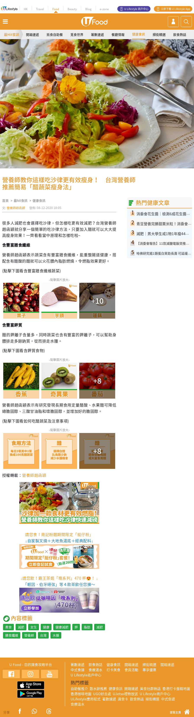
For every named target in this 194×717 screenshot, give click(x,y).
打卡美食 (113, 669)
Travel (40, 9)
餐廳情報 (118, 34)
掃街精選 (159, 34)
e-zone (104, 9)
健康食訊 (138, 34)
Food (55, 9)
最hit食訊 (20, 200)
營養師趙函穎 (16, 208)
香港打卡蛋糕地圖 (176, 688)
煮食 (8, 627)
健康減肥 (61, 627)
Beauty (72, 9)
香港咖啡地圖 (81, 693)
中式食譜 (77, 669)
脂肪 (87, 627)
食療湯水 (95, 669)
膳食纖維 (11, 635)
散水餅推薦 (98, 688)
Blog (88, 9)
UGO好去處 (102, 693)
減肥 (21, 627)
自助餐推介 (79, 688)
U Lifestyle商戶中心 (86, 674)
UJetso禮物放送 (125, 693)
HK (25, 9)
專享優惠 (149, 669)
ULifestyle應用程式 (85, 698)
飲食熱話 (179, 34)
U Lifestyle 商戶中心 (136, 9)
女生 (33, 627)
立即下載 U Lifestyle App (175, 9)
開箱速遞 (32, 34)
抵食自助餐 (55, 34)
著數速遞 (97, 34)
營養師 (29, 635)
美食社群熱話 (150, 688)
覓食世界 (76, 34)
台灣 (43, 635)
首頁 (5, 200)
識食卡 (123, 698)
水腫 (56, 635)
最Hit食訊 (11, 34)
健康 (46, 627)
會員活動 (131, 669)
